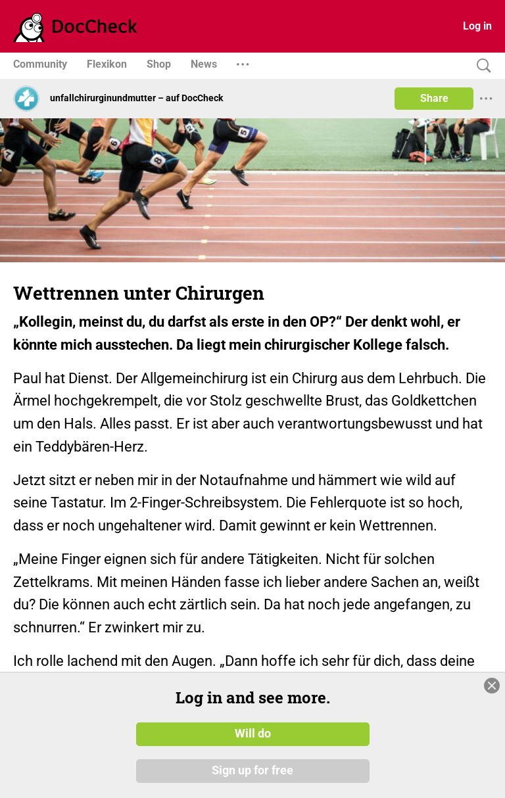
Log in (477, 26)
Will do (253, 734)
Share (434, 98)
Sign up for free (252, 771)
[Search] (480, 66)
